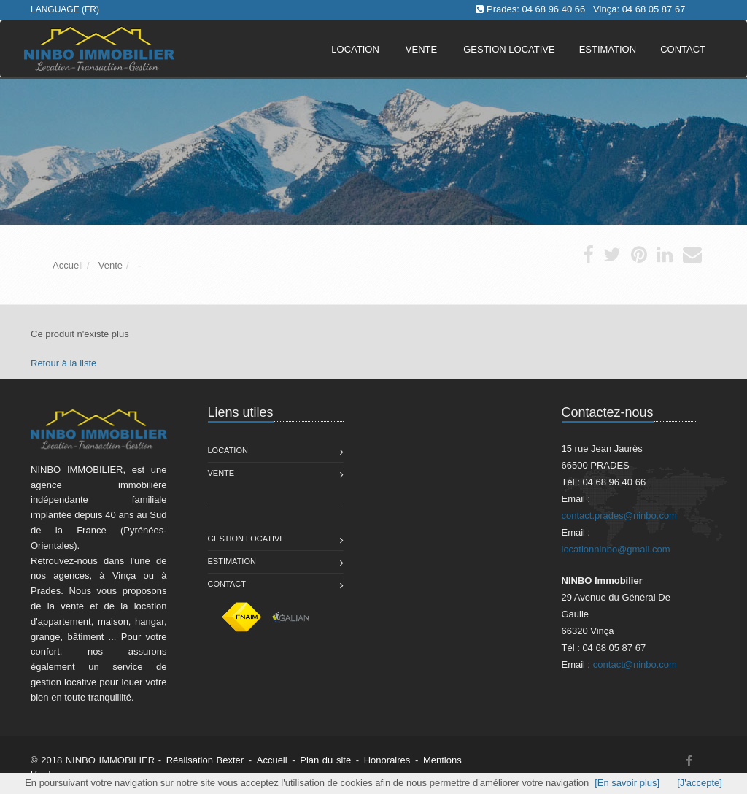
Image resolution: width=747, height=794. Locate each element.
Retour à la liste (63, 363)
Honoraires (387, 760)
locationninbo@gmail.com (616, 549)
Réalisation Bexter (205, 760)
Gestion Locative (246, 538)
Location (355, 49)
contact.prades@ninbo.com (619, 515)
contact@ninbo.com (635, 664)
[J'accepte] (699, 782)
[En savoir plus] (627, 782)
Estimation (232, 561)
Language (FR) (65, 9)
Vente (421, 49)
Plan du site (325, 760)
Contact (227, 583)
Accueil (272, 760)
